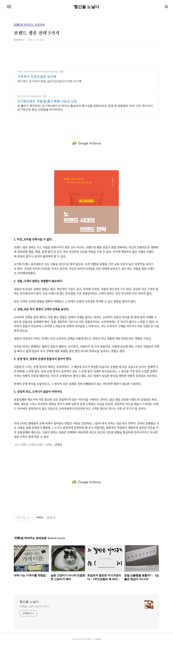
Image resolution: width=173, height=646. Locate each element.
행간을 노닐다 (86, 7)
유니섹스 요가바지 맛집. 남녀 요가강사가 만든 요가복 (49, 81)
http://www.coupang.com (29, 96)
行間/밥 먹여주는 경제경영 (29, 25)
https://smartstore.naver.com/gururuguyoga (37, 71)
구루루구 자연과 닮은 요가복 (36, 76)
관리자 (98, 639)
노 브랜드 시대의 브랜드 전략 (33, 445)
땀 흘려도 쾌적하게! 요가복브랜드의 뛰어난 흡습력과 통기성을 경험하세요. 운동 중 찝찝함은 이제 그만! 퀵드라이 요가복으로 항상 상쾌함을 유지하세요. (85, 107)
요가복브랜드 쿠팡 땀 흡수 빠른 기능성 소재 (47, 101)
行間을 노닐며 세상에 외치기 (35, 606)
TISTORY (87, 639)
